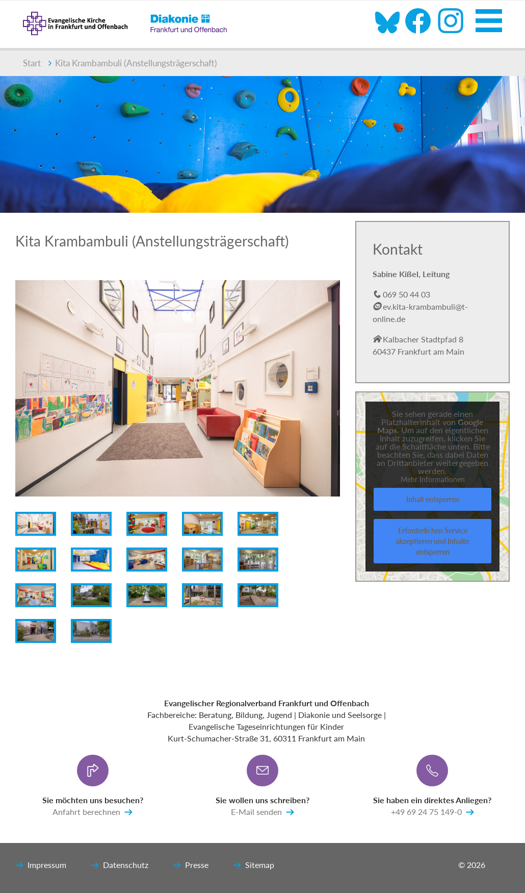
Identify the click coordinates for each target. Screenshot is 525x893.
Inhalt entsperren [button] (432, 499)
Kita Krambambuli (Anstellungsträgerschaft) (132, 63)
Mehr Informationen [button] (432, 479)
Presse (190, 865)
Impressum (40, 865)
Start (32, 63)
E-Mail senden (262, 812)
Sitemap (253, 865)
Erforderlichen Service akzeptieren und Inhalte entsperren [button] (432, 541)
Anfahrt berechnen (92, 812)
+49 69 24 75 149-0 (432, 812)
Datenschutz (119, 865)
